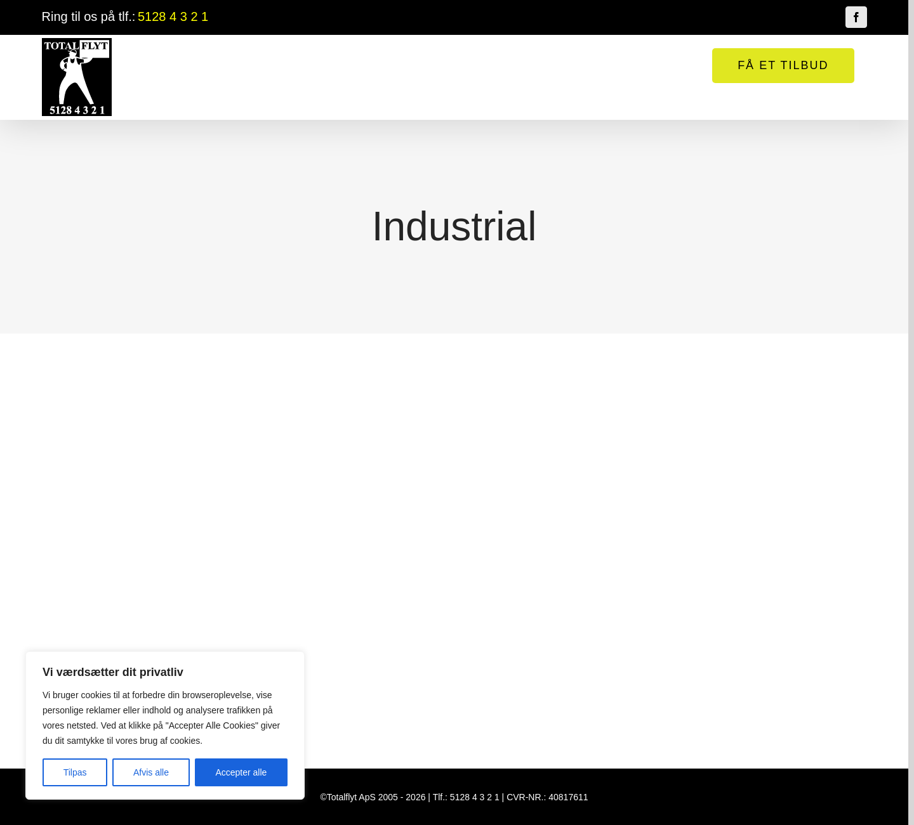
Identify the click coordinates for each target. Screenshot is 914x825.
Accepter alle (241, 772)
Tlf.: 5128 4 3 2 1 (466, 797)
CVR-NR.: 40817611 (547, 797)
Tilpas (75, 772)
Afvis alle (151, 772)
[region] (165, 725)
